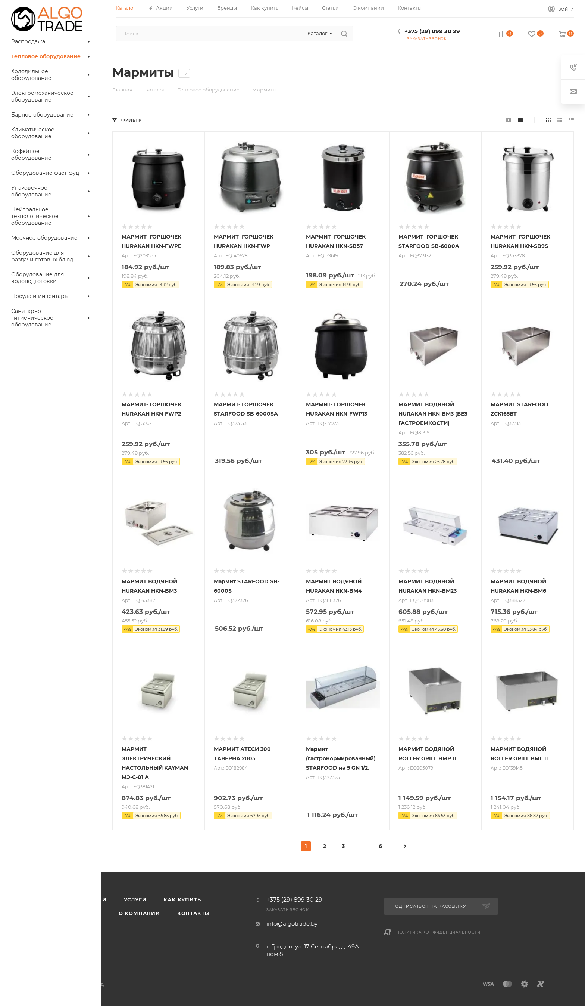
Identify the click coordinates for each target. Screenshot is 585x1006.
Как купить (182, 900)
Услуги (135, 900)
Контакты (193, 913)
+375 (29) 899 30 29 (432, 31)
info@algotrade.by (291, 923)
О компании (139, 913)
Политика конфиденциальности (438, 932)
